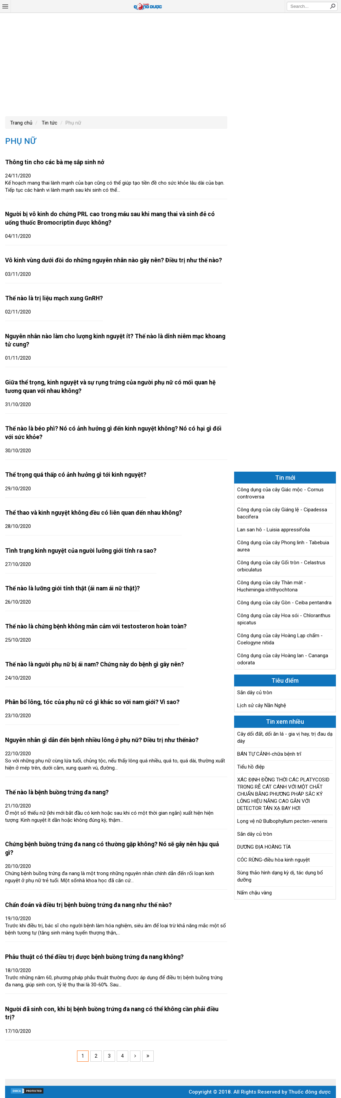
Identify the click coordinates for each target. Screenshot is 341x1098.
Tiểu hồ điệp (251, 767)
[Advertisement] (170, 63)
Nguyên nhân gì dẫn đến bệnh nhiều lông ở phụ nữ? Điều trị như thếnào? (101, 740)
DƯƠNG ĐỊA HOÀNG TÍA (264, 847)
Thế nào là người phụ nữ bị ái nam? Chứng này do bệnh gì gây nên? (94, 664)
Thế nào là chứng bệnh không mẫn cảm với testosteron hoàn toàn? (96, 626)
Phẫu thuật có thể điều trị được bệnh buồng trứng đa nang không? (94, 956)
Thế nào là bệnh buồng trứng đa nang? (57, 792)
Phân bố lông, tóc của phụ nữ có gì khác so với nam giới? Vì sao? (92, 702)
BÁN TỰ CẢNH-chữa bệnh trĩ (269, 754)
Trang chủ (21, 123)
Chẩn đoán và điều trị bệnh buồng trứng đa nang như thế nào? (88, 905)
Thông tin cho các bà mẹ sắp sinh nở (54, 162)
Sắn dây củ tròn (254, 692)
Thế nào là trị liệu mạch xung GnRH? (54, 298)
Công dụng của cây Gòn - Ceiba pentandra (284, 603)
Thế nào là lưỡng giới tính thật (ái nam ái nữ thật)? (72, 588)
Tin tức (48, 123)
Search (332, 6)
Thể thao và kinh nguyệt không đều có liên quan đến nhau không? (93, 512)
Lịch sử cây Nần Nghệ (261, 705)
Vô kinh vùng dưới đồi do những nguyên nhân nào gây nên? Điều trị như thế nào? (113, 260)
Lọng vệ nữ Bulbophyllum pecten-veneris (282, 821)
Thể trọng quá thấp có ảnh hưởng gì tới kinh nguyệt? (75, 474)
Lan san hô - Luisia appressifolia (273, 530)
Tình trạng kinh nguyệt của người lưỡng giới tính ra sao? (80, 550)
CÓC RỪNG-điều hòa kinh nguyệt (273, 860)
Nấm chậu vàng (254, 893)
